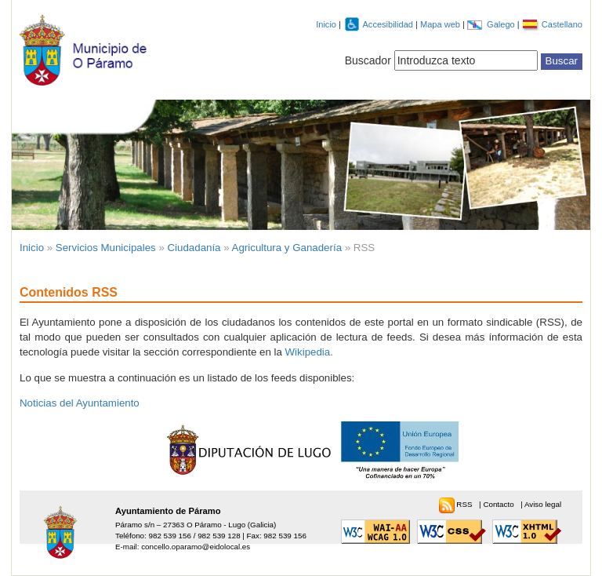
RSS (465, 504)
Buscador (368, 60)
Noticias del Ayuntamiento (80, 403)
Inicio (326, 24)
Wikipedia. (309, 352)
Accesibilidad (388, 24)
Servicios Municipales (106, 247)
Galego (502, 24)
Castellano (562, 24)
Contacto (499, 504)
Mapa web (441, 24)
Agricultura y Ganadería (287, 247)
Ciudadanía (194, 247)
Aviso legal (542, 504)
